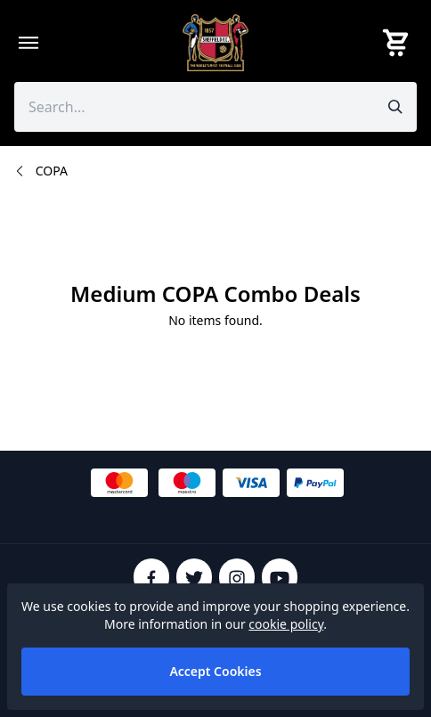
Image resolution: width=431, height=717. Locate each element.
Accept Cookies (215, 671)
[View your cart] (399, 43)
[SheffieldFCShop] (215, 42)
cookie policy (285, 623)
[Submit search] (395, 107)
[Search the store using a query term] (194, 107)
